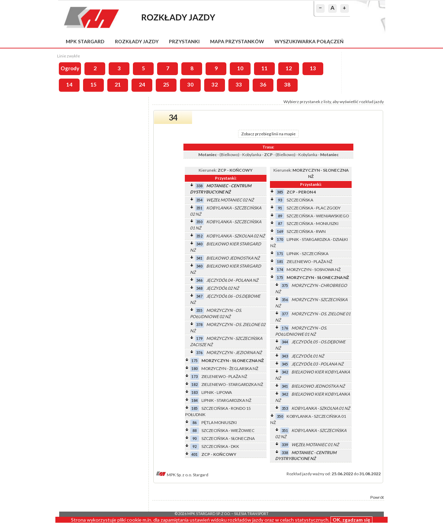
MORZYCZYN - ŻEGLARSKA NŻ (229, 368)
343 (285, 356)
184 (194, 400)
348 (199, 288)
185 (194, 408)
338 (199, 185)
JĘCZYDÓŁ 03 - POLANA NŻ (317, 364)
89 (280, 216)
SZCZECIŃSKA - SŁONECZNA (228, 438)
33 (239, 84)
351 (199, 208)
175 (194, 360)
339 (285, 444)
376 (199, 352)
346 (199, 280)
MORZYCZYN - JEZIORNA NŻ (234, 352)
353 (285, 408)
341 (199, 258)
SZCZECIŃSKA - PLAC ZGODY (314, 207)
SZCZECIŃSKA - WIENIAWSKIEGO (318, 215)
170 (280, 239)
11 (264, 68)
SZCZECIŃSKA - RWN (306, 231)
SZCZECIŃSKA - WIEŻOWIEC (227, 430)
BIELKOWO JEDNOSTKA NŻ (233, 258)
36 (263, 84)
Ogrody (70, 68)
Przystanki (184, 41)
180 (194, 368)
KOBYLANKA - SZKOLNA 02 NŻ (235, 235)
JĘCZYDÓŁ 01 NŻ (307, 356)
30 (190, 84)
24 (142, 84)
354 (199, 200)
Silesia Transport (251, 514)
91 (280, 208)
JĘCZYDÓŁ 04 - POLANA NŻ (232, 280)
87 (280, 223)
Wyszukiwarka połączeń (309, 41)
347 (199, 296)
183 (194, 392)
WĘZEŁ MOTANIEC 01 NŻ (315, 444)
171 (280, 253)
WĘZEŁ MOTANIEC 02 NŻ (230, 199)
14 (69, 84)
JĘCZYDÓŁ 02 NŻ (222, 288)
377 (285, 314)
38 (287, 84)
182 (194, 384)
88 (194, 430)
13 (313, 68)
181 (280, 261)
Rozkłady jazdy (137, 41)
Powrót (377, 497)
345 (285, 364)
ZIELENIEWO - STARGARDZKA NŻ (232, 384)
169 (280, 231)
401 (194, 454)
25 (166, 84)
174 (280, 269)
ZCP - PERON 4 (301, 192)
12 (289, 68)
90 (194, 438)
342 (285, 372)
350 (199, 221)
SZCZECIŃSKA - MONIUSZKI (312, 223)
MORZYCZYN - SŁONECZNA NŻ (232, 360)
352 (199, 236)
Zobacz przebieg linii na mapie (268, 133)
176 (285, 328)
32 (214, 84)
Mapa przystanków (237, 41)
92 (194, 446)
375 (285, 285)
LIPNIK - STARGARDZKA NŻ (226, 400)
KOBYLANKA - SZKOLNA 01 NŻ (320, 408)
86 (194, 422)
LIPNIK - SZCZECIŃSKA (307, 253)
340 (199, 244)
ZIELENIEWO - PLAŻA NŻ (224, 376)
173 (194, 376)
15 (93, 84)
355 (199, 310)
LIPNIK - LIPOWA (216, 392)
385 (280, 192)
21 (118, 84)
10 (240, 68)
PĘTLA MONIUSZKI (219, 422)
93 (280, 200)
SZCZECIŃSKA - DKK (220, 446)
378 (199, 324)
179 (199, 338)
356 (285, 299)
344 (285, 342)
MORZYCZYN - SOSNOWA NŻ (314, 269)
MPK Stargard (85, 41)
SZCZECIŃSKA (300, 199)
